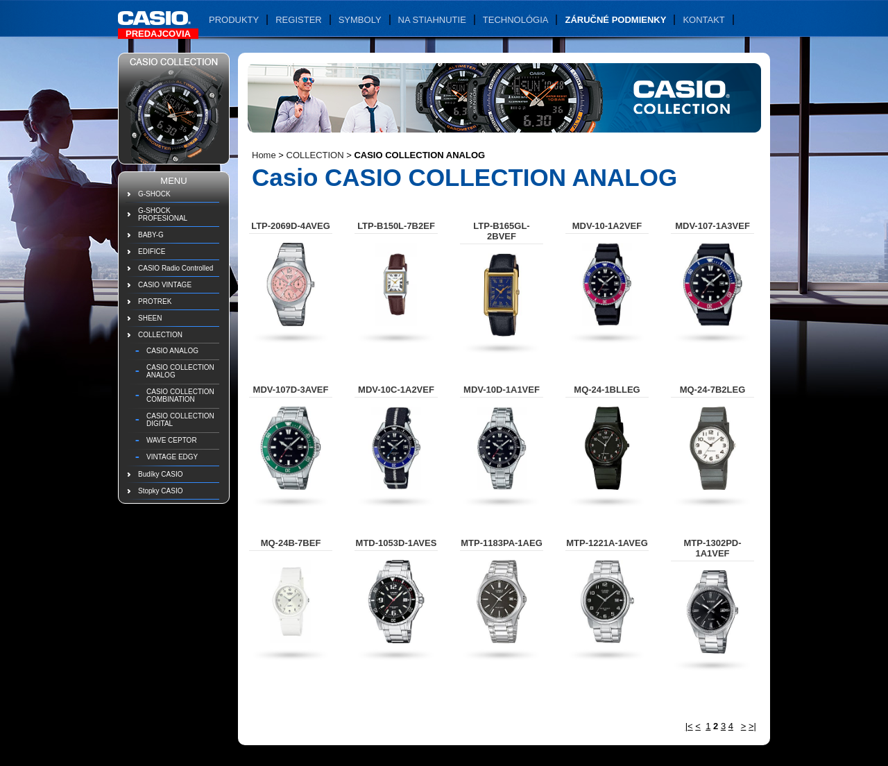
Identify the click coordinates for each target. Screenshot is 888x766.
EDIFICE (151, 251)
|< (689, 726)
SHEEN (150, 318)
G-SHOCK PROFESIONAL (162, 214)
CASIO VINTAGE (164, 285)
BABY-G (151, 235)
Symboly (360, 20)
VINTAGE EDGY (172, 457)
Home (264, 155)
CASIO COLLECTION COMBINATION (180, 395)
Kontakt (703, 20)
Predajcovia (158, 33)
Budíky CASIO (160, 474)
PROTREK (154, 301)
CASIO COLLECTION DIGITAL (180, 419)
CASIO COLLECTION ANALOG (180, 371)
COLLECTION (160, 335)
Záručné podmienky (615, 20)
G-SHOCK (154, 194)
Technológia (516, 20)
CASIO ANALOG (172, 351)
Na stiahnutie (432, 20)
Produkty (234, 20)
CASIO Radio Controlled (175, 268)
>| (752, 726)
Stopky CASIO (160, 491)
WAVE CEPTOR (171, 440)
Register (298, 20)
